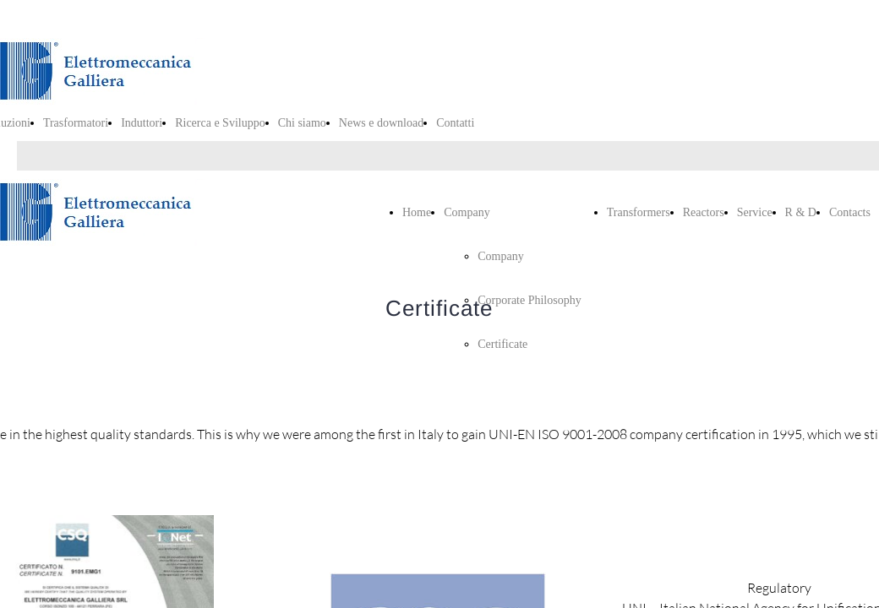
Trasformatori (75, 123)
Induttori (141, 123)
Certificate (502, 344)
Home (416, 212)
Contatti (455, 123)
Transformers (638, 212)
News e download (381, 123)
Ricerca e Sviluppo (220, 123)
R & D (800, 212)
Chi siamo (302, 123)
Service (755, 212)
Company (466, 212)
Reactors (703, 212)
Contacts (850, 212)
